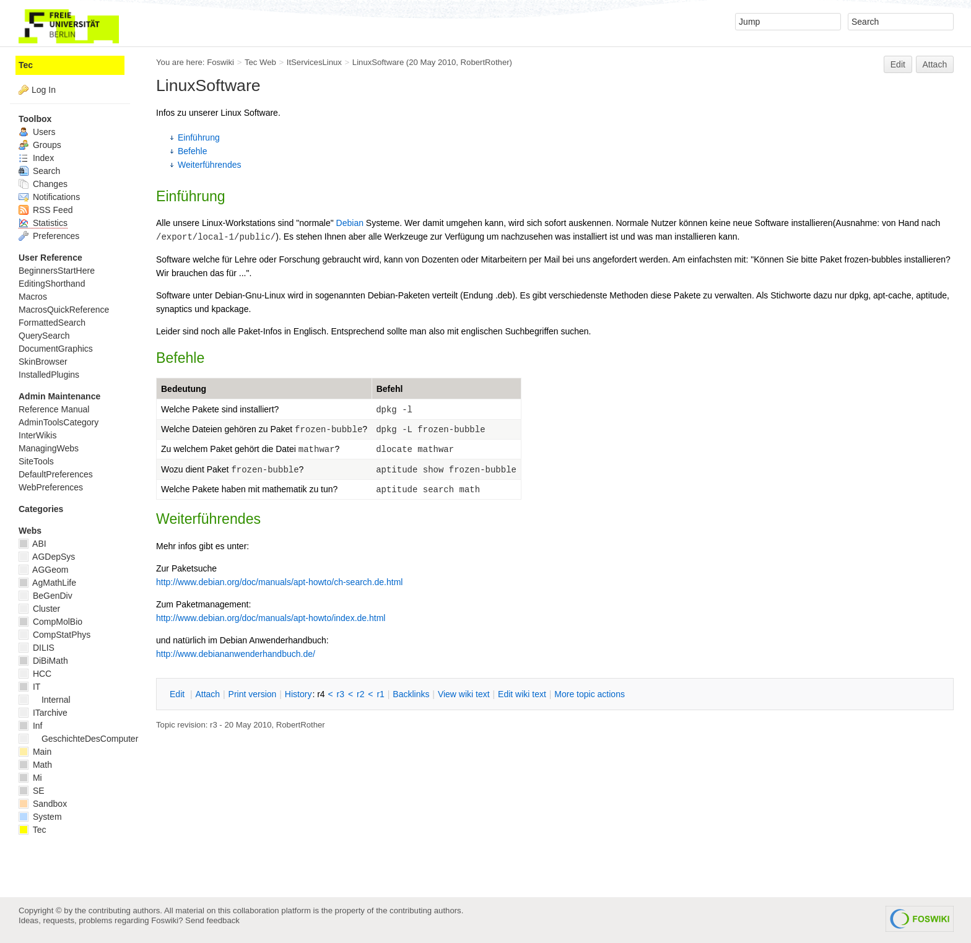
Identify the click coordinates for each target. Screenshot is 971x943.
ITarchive (43, 713)
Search (39, 171)
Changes (43, 184)
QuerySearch (44, 336)
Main (35, 752)
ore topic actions (589, 694)
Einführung (199, 137)
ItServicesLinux (314, 62)
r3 (340, 694)
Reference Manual (54, 409)
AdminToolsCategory (58, 422)
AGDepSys (47, 557)
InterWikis (37, 435)
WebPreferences (51, 487)
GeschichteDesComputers (80, 739)
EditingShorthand (52, 284)
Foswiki (220, 62)
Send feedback (212, 920)
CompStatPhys (54, 635)
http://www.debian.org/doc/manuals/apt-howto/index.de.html (270, 618)
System (40, 817)
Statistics (43, 223)
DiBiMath (43, 661)
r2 (360, 694)
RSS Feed (45, 210)
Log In (44, 90)
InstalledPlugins (49, 375)
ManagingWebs (49, 448)
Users (37, 132)
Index (36, 158)
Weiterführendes (209, 165)
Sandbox (43, 804)
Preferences (49, 236)
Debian (350, 223)
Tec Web (260, 62)
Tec (26, 65)
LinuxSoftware (378, 62)
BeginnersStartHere (57, 271)
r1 (380, 694)
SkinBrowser (43, 362)
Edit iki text (522, 694)
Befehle (192, 151)
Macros (33, 297)
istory (298, 694)
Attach (935, 64)
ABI (32, 544)
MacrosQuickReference (64, 310)
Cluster (39, 609)
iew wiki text (464, 694)
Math (35, 765)
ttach (207, 694)
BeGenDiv (45, 596)
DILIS (36, 648)
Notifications (49, 197)
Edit (897, 64)
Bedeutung (183, 389)
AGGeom (43, 570)
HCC (35, 674)
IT (29, 687)
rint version (253, 694)
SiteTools (36, 461)
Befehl (390, 389)
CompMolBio (50, 622)
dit (178, 694)
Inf (30, 726)
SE (32, 791)
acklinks (411, 694)
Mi (30, 778)
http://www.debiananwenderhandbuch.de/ (235, 654)
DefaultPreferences (56, 474)
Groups (40, 145)
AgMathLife (47, 583)
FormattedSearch (52, 323)
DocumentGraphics (56, 349)
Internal (45, 700)
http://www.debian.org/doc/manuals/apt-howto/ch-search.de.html (279, 582)
